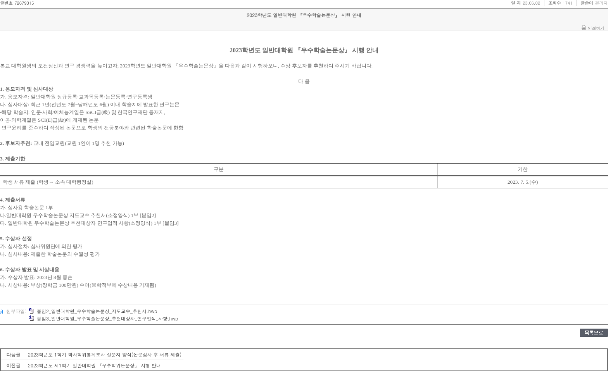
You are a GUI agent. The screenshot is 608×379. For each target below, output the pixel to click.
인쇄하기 (596, 28)
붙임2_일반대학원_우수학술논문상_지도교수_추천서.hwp (93, 311)
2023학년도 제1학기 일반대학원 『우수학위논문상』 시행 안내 (94, 365)
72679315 (24, 3)
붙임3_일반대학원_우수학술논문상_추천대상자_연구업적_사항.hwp (103, 318)
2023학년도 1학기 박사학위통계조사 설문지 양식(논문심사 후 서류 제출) (104, 354)
